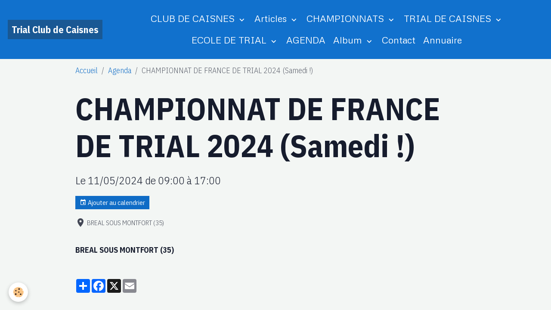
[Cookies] (18, 292)
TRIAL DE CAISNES (449, 18)
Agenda (119, 70)
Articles (271, 18)
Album (349, 40)
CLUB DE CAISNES (194, 18)
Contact (398, 40)
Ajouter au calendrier (112, 202)
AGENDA (305, 40)
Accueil (86, 70)
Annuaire (442, 40)
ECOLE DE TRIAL (230, 40)
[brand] (55, 29)
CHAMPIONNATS (346, 18)
